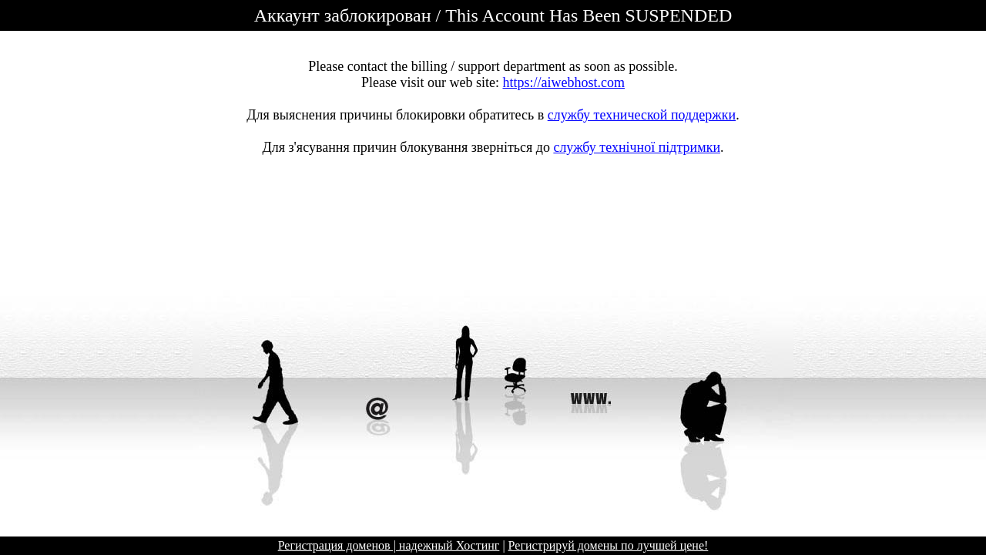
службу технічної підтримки (636, 147)
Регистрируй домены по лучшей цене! (608, 545)
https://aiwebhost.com (564, 82)
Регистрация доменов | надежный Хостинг (389, 545)
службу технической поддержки (642, 115)
